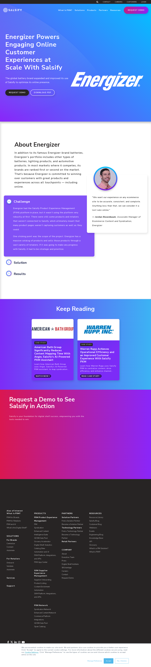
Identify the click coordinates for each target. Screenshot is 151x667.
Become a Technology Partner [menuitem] (71, 536)
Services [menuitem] (11, 578)
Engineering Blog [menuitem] (96, 534)
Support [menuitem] (11, 586)
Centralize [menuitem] (11, 543)
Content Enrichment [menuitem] (42, 587)
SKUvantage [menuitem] (67, 567)
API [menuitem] (90, 541)
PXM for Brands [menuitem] (13, 517)
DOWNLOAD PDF (42, 92)
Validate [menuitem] (10, 566)
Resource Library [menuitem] (96, 517)
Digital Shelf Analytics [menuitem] (43, 545)
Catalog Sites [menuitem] (39, 548)
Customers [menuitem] (132, 2)
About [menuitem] (64, 554)
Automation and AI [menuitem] (41, 552)
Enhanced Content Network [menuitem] (45, 613)
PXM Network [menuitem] (41, 605)
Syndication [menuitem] (39, 528)
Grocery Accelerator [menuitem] (42, 541)
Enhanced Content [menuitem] (41, 531)
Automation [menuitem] (39, 590)
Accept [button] (108, 661)
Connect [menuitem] (10, 547)
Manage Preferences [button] (94, 661)
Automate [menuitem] (10, 550)
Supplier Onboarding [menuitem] (42, 580)
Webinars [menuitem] (93, 528)
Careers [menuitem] (118, 2)
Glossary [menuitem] (93, 545)
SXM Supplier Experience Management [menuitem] (41, 573)
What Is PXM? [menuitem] (14, 513)
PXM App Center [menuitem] (41, 562)
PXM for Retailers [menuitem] (14, 521)
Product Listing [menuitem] (40, 583)
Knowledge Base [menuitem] (96, 538)
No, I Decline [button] (121, 661)
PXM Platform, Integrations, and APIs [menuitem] (45, 557)
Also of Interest (15, 511)
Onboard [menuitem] (10, 563)
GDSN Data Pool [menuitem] (41, 538)
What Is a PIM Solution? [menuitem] (98, 548)
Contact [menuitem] (106, 2)
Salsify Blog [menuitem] (94, 521)
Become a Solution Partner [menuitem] (72, 524)
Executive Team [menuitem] (68, 557)
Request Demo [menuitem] (68, 578)
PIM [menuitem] (35, 524)
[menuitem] (46, 519)
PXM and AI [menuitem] (11, 524)
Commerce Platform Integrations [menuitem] (42, 618)
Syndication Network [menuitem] (42, 609)
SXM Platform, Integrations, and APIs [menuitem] (45, 595)
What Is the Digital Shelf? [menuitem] (17, 528)
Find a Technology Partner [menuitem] (72, 531)
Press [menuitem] (64, 561)
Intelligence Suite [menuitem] (41, 534)
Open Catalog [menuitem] (39, 626)
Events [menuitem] (92, 531)
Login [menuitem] (143, 2)
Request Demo (136, 10)
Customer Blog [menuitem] (95, 524)
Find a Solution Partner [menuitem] (71, 521)
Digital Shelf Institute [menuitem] (70, 564)
